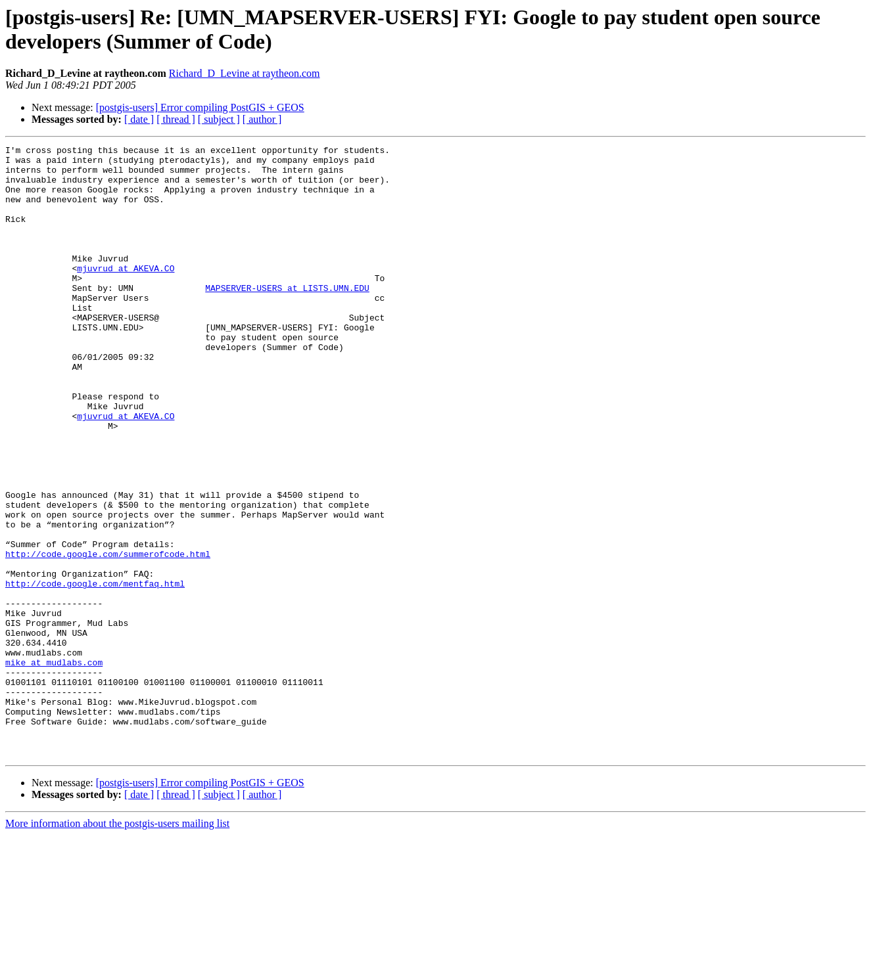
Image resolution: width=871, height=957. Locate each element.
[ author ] (262, 119)
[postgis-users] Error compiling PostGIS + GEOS (200, 107)
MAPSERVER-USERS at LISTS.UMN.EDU (287, 317)
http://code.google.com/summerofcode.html (107, 636)
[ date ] (139, 119)
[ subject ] (219, 119)
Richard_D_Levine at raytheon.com (244, 73)
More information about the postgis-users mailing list (117, 945)
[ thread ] (175, 119)
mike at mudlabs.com (54, 766)
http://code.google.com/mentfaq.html (95, 672)
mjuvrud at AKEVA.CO (125, 294)
